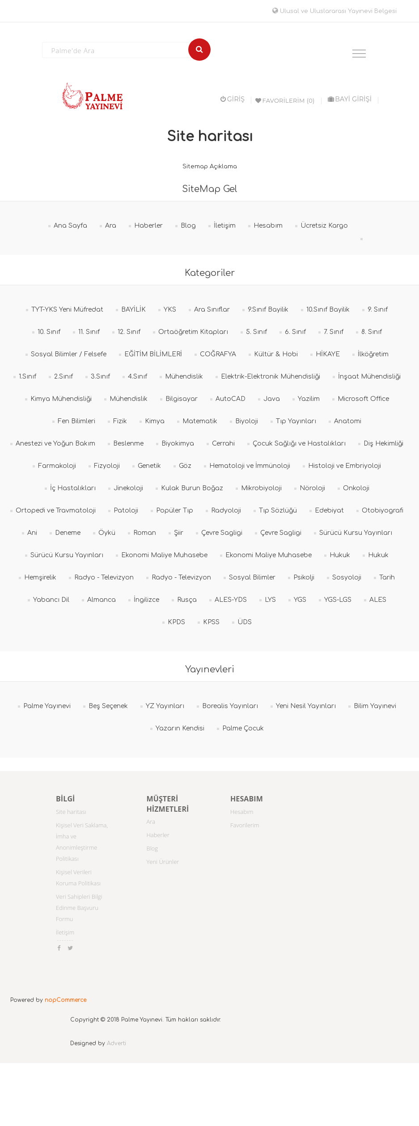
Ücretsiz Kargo (324, 225)
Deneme (67, 533)
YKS (170, 309)
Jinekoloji (128, 488)
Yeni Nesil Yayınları (306, 706)
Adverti (116, 1043)
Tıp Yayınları (296, 421)
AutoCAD (230, 399)
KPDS (176, 622)
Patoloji (126, 510)
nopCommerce (65, 1000)
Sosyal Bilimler (252, 577)
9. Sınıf (378, 309)
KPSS (211, 622)
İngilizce (146, 599)
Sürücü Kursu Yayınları (355, 533)
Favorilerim (244, 825)
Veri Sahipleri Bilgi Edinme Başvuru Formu (79, 907)
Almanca (101, 599)
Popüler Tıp (174, 510)
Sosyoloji (346, 577)
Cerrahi (223, 443)
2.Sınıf (63, 376)
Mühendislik (184, 376)
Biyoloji (246, 421)
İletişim (225, 225)
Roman (144, 533)
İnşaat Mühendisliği (369, 376)
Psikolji (303, 577)
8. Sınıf (371, 332)
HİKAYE (328, 354)
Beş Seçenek (108, 706)
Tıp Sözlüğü (278, 510)
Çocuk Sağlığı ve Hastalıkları (299, 443)
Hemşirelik (40, 577)
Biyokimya (177, 443)
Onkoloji (356, 488)
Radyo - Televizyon (104, 577)
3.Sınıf (100, 376)
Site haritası (71, 812)
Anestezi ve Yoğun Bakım (55, 443)
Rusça (187, 599)
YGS (300, 599)
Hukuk (340, 555)
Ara (110, 225)
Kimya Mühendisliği (61, 399)
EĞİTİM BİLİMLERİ (153, 354)
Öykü (106, 533)
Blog (188, 225)
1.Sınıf (27, 376)
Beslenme (128, 443)
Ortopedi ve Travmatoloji (56, 510)
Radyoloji (226, 510)
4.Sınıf (137, 376)
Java (271, 399)
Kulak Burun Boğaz (192, 488)
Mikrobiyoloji (261, 488)
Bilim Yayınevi (375, 706)
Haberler (148, 225)
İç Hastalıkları (73, 488)
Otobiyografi (382, 510)
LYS (270, 599)
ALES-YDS (231, 599)
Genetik (149, 466)
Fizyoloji (107, 466)
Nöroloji (312, 488)
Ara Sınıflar (212, 309)
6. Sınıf (295, 332)
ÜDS (244, 622)
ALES (377, 599)
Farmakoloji (57, 466)
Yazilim (309, 399)
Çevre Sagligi (221, 533)
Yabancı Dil (51, 599)
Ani (32, 533)
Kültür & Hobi (276, 354)
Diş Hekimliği (383, 443)
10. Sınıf (49, 332)
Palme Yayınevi (47, 706)
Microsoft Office (363, 399)
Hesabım (268, 225)
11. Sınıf (89, 332)
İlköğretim (373, 354)
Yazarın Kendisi (180, 728)
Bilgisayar (181, 399)
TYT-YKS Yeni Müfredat (67, 309)
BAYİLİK (133, 309)
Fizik (120, 421)
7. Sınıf (333, 332)
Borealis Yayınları (230, 706)
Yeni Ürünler (163, 862)
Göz (185, 466)
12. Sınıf (129, 332)
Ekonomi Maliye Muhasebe (164, 555)
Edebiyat (329, 510)
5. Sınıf (256, 332)
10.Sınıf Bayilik (328, 309)
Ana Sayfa (70, 225)
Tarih (387, 577)
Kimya (155, 421)
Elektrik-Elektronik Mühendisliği (270, 376)
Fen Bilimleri (76, 421)
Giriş (232, 99)
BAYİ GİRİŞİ (350, 99)
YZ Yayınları (165, 706)
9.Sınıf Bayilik (268, 309)
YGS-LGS (337, 599)
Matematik (199, 421)
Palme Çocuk (243, 728)
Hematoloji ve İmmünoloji (249, 466)
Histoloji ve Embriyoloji (344, 466)
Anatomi (347, 421)
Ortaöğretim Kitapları (193, 332)
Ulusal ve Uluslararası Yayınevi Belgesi (334, 11)
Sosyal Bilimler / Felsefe (68, 354)
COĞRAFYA (218, 354)
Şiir (178, 533)
